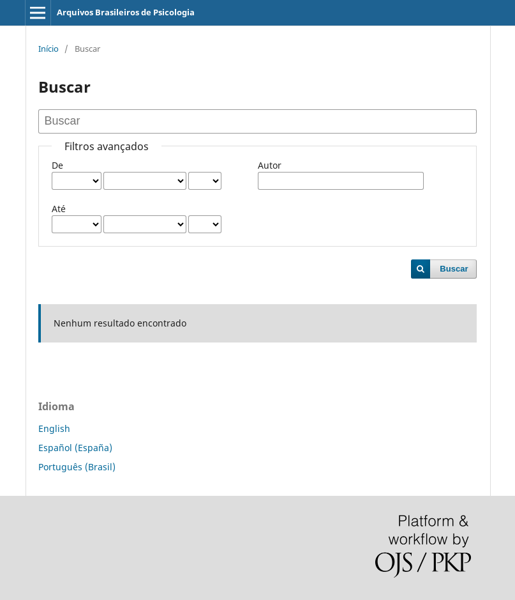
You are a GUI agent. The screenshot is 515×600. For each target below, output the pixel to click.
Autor (269, 165)
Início (48, 48)
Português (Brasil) (77, 467)
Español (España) (75, 448)
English (54, 428)
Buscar (454, 268)
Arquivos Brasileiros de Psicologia (126, 12)
